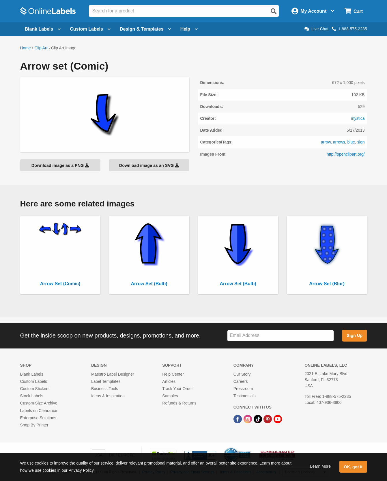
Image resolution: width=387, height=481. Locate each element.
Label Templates (106, 381)
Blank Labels (31, 374)
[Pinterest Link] (268, 419)
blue (351, 142)
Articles (168, 381)
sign (361, 142)
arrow (326, 142)
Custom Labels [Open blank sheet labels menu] (90, 29)
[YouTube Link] (278, 419)
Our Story (242, 374)
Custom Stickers (35, 388)
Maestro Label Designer (112, 374)
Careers (240, 381)
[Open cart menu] (353, 11)
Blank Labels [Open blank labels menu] (43, 29)
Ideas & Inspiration (108, 396)
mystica (357, 118)
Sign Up (354, 335)
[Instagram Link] (248, 419)
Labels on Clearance (38, 410)
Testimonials (244, 396)
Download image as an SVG (149, 165)
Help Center (173, 374)
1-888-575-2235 (349, 29)
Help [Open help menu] (189, 29)
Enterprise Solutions (38, 417)
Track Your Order (177, 388)
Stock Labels (31, 396)
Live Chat (316, 29)
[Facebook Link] (238, 419)
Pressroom (243, 388)
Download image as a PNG (60, 165)
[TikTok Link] (258, 419)
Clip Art (40, 48)
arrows (339, 142)
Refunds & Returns (179, 403)
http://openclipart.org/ (346, 154)
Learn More (320, 466)
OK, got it (353, 467)
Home (25, 48)
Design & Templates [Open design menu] (145, 29)
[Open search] (273, 11)
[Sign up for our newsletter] (280, 335)
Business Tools (104, 388)
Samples (170, 396)
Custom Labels (33, 381)
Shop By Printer (34, 425)
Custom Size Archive (38, 403)
